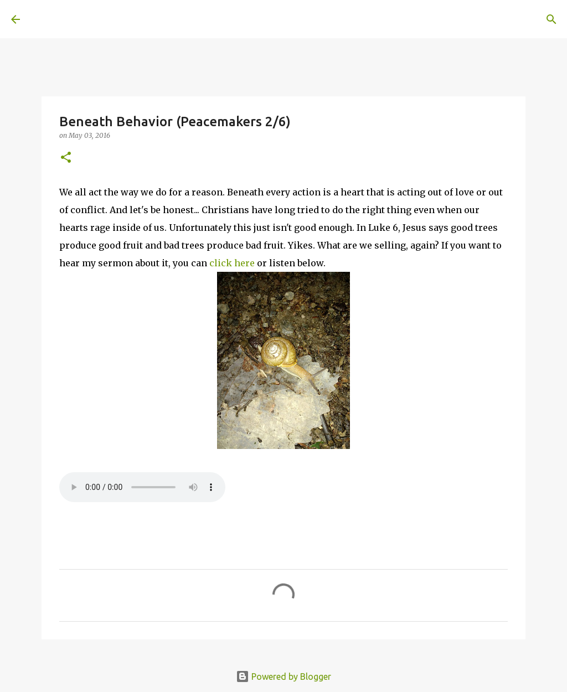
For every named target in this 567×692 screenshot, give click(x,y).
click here (232, 262)
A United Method (101, 19)
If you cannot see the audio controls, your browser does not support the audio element (142, 487)
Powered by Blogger (283, 676)
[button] (66, 158)
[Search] (186, 19)
